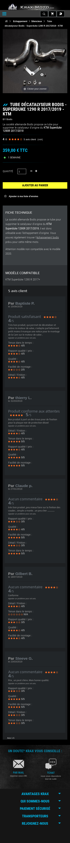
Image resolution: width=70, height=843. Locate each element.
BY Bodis (7, 119)
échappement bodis (48, 237)
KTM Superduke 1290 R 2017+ (22, 279)
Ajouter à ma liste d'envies (23, 196)
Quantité (8, 171)
